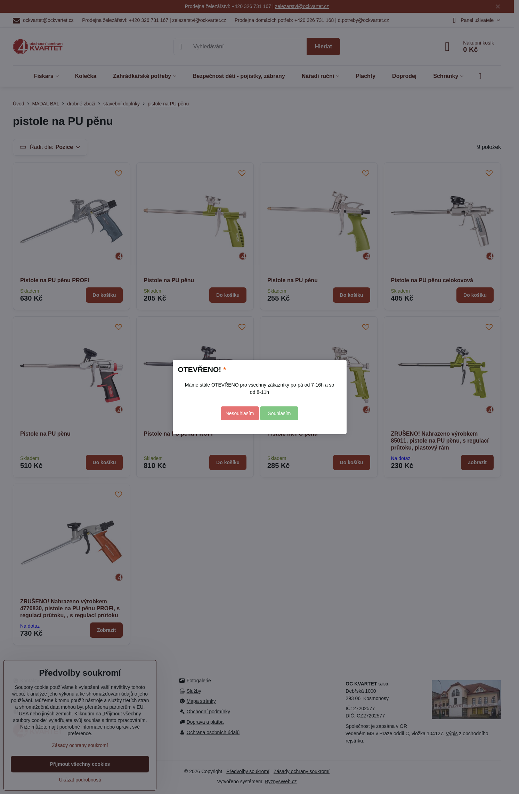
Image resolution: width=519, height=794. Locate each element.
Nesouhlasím (240, 413)
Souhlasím (279, 413)
